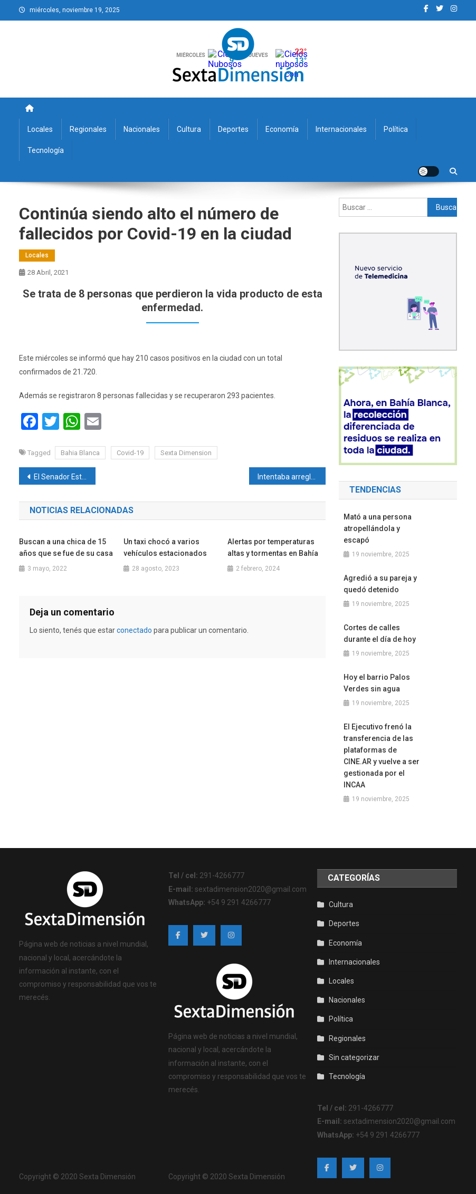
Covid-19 (130, 453)
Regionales (88, 129)
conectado (134, 630)
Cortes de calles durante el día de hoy (380, 633)
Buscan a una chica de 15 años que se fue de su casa (66, 547)
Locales (40, 129)
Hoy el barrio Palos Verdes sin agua (377, 683)
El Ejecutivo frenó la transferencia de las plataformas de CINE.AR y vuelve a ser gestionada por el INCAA (382, 756)
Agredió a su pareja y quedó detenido (380, 584)
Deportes (233, 129)
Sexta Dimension (186, 453)
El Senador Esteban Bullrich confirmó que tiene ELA (65, 477)
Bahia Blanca (80, 453)
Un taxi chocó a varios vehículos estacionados (165, 547)
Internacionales (341, 129)
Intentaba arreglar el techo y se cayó (292, 477)
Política (396, 129)
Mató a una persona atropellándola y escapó (378, 528)
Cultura (189, 129)
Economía (282, 129)
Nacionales (141, 129)
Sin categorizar (354, 1057)
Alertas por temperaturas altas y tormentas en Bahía (272, 547)
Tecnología (45, 150)
